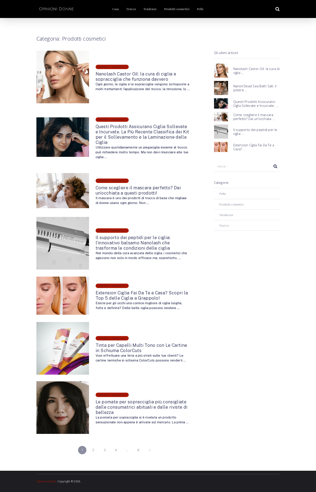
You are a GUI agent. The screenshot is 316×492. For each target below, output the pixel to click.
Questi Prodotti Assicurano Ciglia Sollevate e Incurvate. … (255, 103)
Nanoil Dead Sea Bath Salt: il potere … (255, 88)
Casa (115, 9)
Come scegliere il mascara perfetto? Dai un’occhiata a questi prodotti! (138, 190)
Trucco (131, 9)
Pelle (200, 9)
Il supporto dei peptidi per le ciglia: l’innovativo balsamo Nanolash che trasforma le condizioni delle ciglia (133, 243)
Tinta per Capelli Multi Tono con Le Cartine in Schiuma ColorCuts (141, 348)
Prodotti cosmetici (176, 9)
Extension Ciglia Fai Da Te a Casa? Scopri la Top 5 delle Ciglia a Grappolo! (142, 295)
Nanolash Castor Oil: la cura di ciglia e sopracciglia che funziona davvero (136, 76)
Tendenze (150, 9)
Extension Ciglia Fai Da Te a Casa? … (253, 147)
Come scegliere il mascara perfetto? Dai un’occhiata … (254, 117)
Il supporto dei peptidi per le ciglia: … (255, 132)
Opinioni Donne (46, 481)
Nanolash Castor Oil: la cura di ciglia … (256, 71)
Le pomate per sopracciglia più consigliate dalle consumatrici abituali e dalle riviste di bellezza (141, 407)
